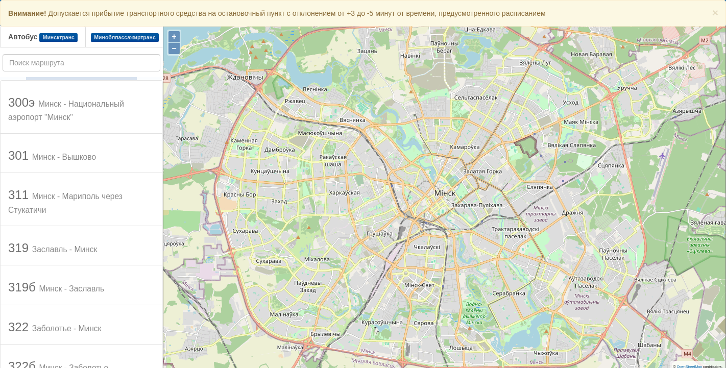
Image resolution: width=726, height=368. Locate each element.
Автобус (43, 37)
